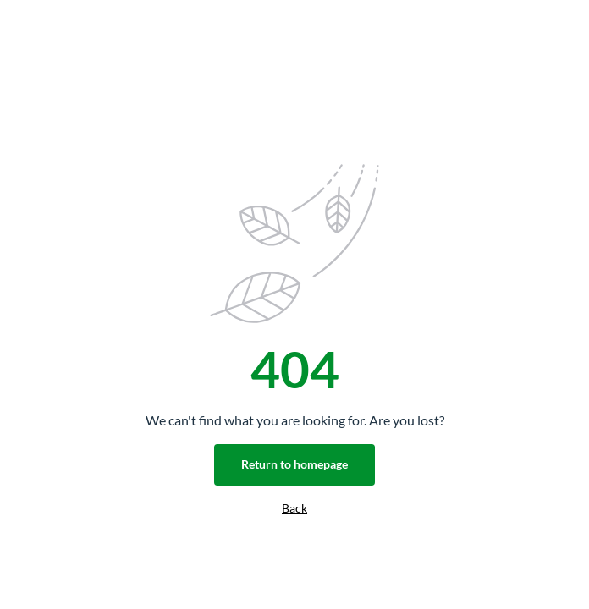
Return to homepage (294, 464)
